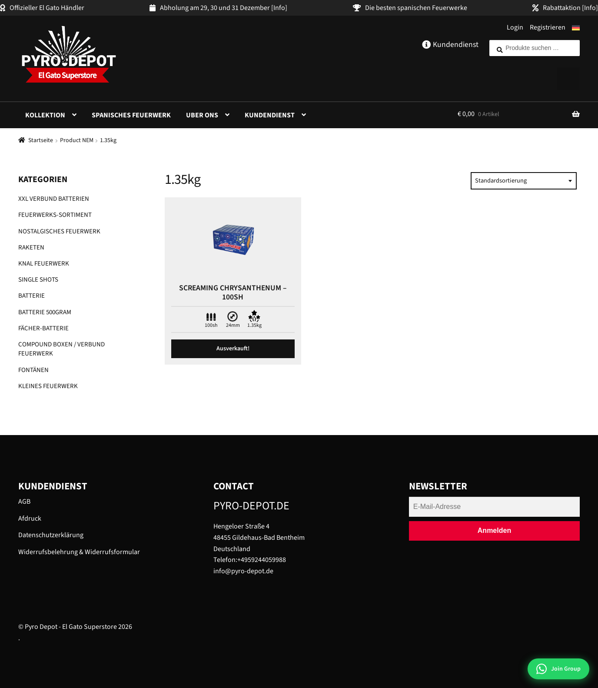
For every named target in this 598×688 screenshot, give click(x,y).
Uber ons (202, 115)
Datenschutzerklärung (50, 535)
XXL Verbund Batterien (53, 198)
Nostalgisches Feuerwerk (59, 231)
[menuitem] (576, 27)
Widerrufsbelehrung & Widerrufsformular (79, 552)
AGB (24, 501)
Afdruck (29, 518)
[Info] (279, 7)
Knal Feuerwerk (43, 263)
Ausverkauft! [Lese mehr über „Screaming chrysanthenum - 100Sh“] (232, 348)
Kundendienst (270, 115)
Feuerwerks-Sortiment (55, 214)
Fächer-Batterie (43, 328)
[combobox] (524, 180)
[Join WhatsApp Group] (558, 668)
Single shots (38, 279)
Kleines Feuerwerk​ (48, 386)
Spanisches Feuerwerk (131, 115)
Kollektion (45, 115)
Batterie (31, 295)
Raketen (31, 247)
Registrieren (547, 27)
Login (515, 27)
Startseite (40, 140)
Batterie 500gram (44, 312)
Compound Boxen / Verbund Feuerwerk (61, 349)
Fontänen (33, 370)
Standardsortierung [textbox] (501, 180)
